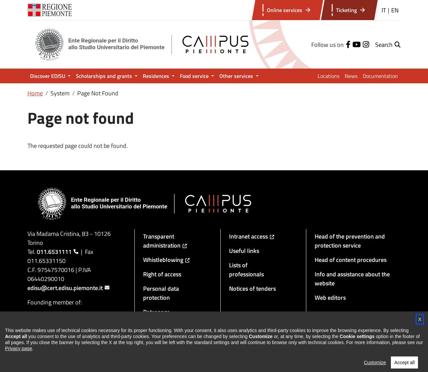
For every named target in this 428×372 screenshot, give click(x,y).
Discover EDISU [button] (48, 76)
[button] (388, 44)
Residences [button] (157, 76)
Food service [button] (195, 76)
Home (35, 93)
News (351, 76)
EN (395, 10)
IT (384, 10)
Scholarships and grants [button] (104, 76)
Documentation (380, 76)
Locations (328, 76)
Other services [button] (236, 76)
